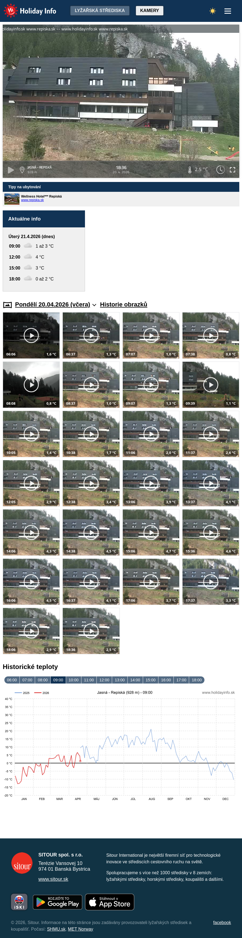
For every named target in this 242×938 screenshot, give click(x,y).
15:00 (150, 680)
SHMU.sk (56, 929)
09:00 (58, 680)
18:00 (197, 680)
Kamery (149, 10)
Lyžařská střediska (100, 10)
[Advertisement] (164, 250)
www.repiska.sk (32, 200)
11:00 (89, 680)
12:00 (104, 680)
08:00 (43, 680)
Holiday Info (25, 7)
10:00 (73, 680)
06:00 (12, 680)
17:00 (181, 680)
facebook (222, 922)
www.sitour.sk (53, 879)
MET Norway (80, 929)
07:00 (27, 680)
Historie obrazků (123, 304)
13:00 (120, 680)
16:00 (166, 680)
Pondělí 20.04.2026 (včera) (55, 304)
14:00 (135, 680)
